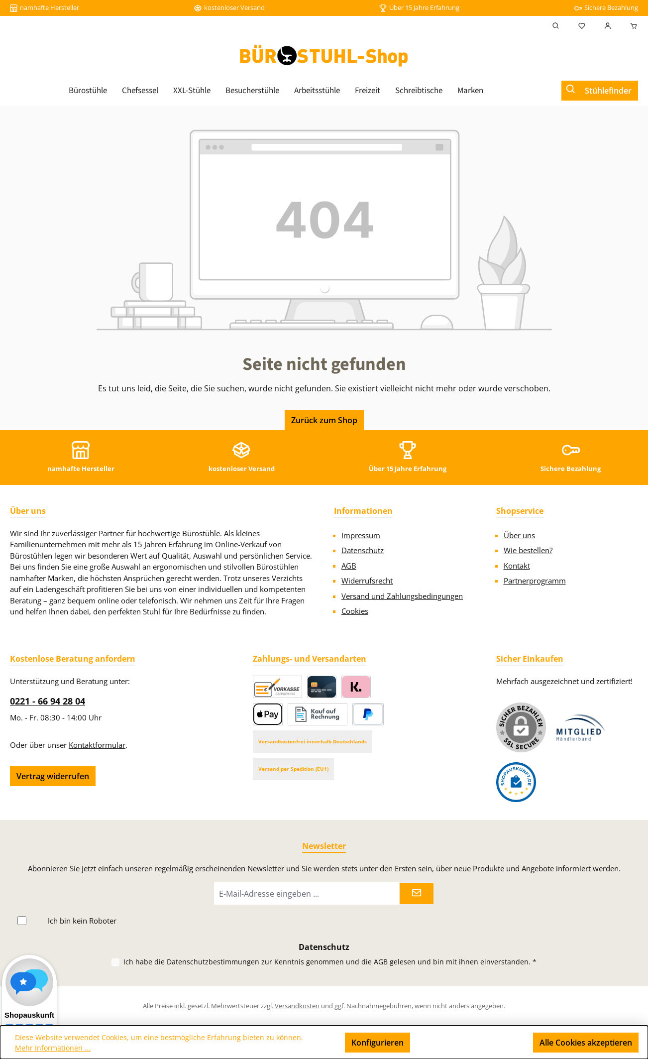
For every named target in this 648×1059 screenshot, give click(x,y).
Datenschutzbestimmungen (213, 961)
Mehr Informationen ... (53, 1048)
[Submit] (416, 893)
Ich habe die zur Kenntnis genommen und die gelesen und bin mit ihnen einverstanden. (330, 961)
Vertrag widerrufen (52, 776)
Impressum (360, 535)
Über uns (519, 535)
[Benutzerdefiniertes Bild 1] (581, 727)
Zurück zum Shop (324, 420)
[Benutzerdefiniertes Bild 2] (516, 782)
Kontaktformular (97, 745)
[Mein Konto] (607, 26)
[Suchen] (555, 26)
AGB (348, 566)
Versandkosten (297, 1005)
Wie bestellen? (528, 550)
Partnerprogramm (535, 581)
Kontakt (517, 566)
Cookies (354, 611)
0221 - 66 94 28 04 (47, 701)
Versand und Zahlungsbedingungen (402, 596)
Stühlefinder (608, 90)
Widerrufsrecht (367, 581)
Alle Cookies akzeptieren (586, 1042)
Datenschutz (362, 550)
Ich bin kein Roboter (82, 921)
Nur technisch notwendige (472, 1042)
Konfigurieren (377, 1042)
